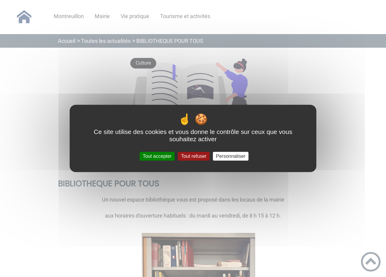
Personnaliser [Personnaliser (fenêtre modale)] (230, 156)
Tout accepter (157, 156)
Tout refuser (193, 156)
